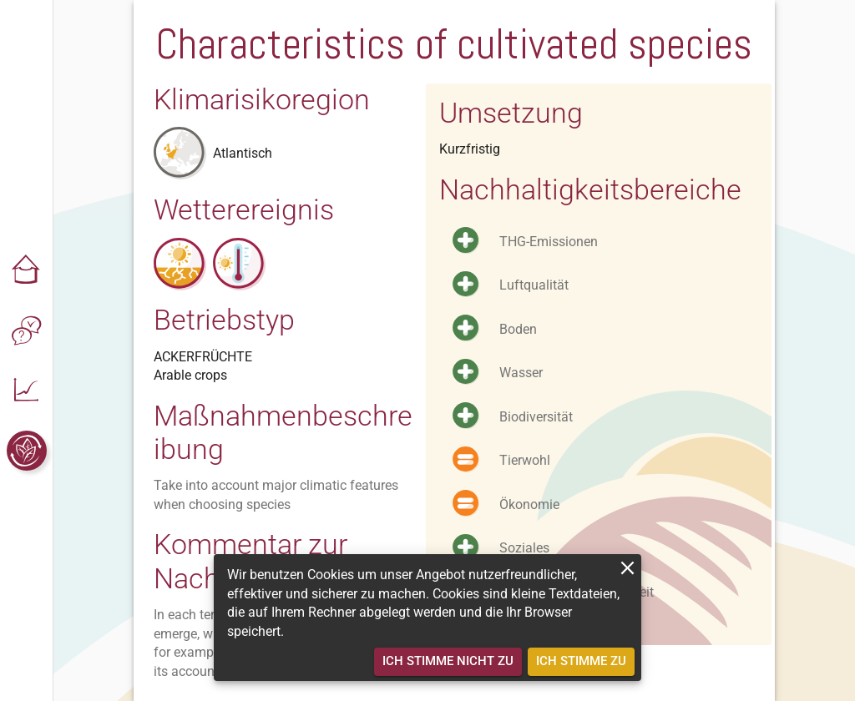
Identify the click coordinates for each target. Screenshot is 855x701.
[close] (627, 568)
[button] (27, 270)
